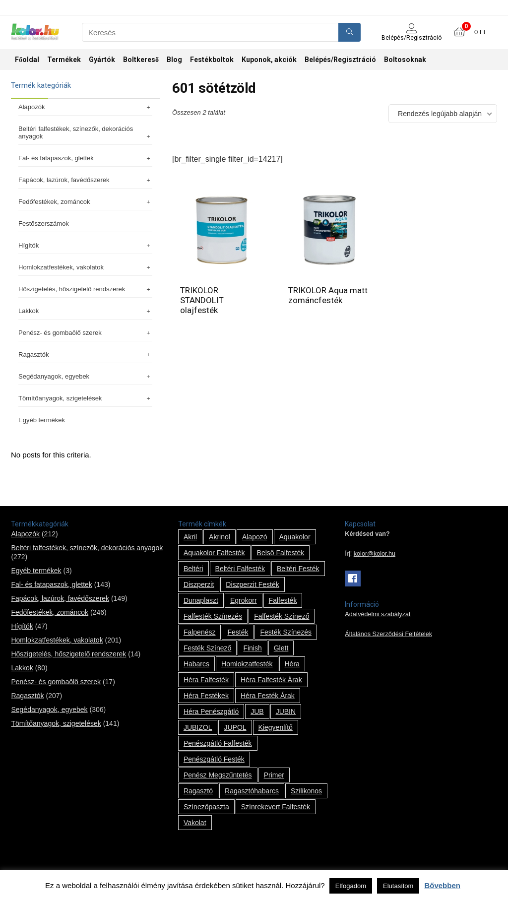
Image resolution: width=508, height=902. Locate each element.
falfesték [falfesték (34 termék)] (283, 600)
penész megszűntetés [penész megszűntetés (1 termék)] (218, 775)
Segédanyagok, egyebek (85, 376)
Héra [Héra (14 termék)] (292, 664)
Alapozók (85, 107)
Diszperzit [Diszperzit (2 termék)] (199, 584)
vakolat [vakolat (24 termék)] (195, 823)
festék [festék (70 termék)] (237, 632)
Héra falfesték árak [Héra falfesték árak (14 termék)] (271, 680)
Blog (174, 60)
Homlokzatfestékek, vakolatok (85, 267)
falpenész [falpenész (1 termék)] (200, 632)
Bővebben (442, 885)
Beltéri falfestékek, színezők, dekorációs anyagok (85, 132)
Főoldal (27, 60)
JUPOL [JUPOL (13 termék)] (235, 727)
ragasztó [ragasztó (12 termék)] (198, 791)
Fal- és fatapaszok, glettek (85, 158)
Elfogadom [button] (350, 886)
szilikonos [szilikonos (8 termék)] (306, 791)
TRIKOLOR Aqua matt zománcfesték (328, 295)
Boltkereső (141, 60)
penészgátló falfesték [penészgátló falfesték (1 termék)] (218, 743)
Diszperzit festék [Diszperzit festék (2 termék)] (252, 584)
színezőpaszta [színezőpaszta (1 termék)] (206, 807)
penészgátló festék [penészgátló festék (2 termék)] (214, 759)
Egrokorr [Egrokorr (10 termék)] (243, 600)
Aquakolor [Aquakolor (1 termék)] (295, 537)
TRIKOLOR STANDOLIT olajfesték (202, 300)
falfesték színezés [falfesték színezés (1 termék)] (213, 616)
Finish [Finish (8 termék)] (252, 648)
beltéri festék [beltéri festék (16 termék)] (298, 569)
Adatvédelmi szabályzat (377, 614)
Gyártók (102, 60)
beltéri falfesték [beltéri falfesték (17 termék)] (240, 569)
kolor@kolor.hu (374, 553)
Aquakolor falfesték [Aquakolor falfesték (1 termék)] (214, 553)
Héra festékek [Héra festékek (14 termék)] (206, 696)
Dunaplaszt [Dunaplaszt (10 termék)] (201, 600)
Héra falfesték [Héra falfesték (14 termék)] (206, 680)
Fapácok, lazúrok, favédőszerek (85, 180)
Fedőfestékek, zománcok (85, 201)
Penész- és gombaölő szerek (85, 332)
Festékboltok (212, 60)
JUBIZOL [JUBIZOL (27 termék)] (198, 727)
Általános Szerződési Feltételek (388, 634)
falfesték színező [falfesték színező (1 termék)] (281, 616)
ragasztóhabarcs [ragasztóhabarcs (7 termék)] (252, 791)
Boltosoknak (405, 60)
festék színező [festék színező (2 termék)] (208, 648)
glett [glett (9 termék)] (281, 648)
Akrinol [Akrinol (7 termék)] (219, 537)
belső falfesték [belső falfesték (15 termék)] (281, 553)
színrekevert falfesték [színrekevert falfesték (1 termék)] (275, 807)
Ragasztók (85, 354)
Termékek (64, 60)
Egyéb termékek (41, 420)
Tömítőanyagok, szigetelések (85, 398)
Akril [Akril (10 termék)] (190, 537)
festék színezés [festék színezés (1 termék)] (286, 632)
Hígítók (85, 245)
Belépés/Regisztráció (340, 60)
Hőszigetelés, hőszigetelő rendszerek (85, 289)
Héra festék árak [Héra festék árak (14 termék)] (268, 696)
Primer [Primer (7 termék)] (274, 775)
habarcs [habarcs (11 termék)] (196, 664)
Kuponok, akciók (269, 60)
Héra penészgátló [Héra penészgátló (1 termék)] (211, 711)
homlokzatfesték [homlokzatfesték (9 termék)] (246, 664)
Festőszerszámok (43, 223)
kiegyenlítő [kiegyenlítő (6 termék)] (275, 727)
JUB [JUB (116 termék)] (257, 711)
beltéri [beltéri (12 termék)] (193, 569)
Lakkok (85, 311)
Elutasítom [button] (398, 886)
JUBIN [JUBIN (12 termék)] (286, 711)
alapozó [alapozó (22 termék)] (254, 537)
